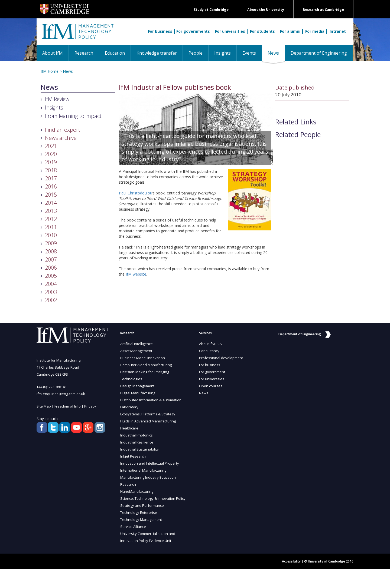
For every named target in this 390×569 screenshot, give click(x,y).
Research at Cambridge (323, 9)
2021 (51, 146)
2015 (51, 194)
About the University (265, 9)
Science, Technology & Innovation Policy (153, 498)
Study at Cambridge (211, 9)
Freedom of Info (67, 406)
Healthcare (129, 428)
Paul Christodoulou (135, 193)
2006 (51, 267)
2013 (51, 210)
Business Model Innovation (142, 357)
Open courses (210, 385)
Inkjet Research (133, 456)
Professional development (221, 357)
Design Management (137, 385)
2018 (51, 170)
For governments (193, 31)
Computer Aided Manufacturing (146, 364)
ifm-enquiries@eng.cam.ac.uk (61, 393)
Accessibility (291, 561)
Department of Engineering (319, 53)
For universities (230, 31)
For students (262, 31)
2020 (51, 154)
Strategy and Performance (142, 505)
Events (249, 53)
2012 (51, 219)
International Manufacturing (143, 470)
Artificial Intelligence (136, 343)
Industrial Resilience (136, 442)
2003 (51, 292)
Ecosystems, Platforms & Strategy (147, 414)
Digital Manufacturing (137, 393)
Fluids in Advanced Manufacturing (148, 421)
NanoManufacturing (136, 491)
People (195, 53)
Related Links (295, 122)
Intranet (338, 31)
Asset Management (136, 350)
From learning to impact (73, 116)
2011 (51, 227)
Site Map (44, 406)
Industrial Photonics (136, 435)
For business (160, 31)
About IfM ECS (210, 343)
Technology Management (141, 519)
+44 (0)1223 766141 (52, 386)
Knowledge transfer (156, 53)
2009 (51, 243)
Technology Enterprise (138, 512)
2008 (51, 251)
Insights (222, 53)
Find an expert (62, 129)
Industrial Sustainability (139, 449)
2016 (51, 186)
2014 (51, 202)
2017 (51, 178)
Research (83, 53)
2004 (51, 283)
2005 (51, 275)
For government (212, 371)
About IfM (52, 53)
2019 (51, 162)
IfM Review (57, 99)
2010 (51, 235)
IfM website (136, 274)
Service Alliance (133, 526)
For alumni (290, 31)
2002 (51, 300)
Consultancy (209, 350)
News (276, 53)
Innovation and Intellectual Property (149, 463)
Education (115, 53)
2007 (51, 259)
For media (314, 31)
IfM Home (49, 71)
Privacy (90, 406)
